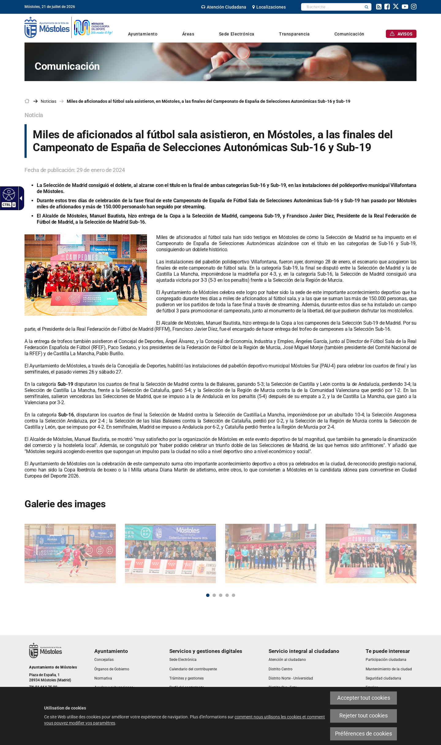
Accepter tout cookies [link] (363, 698)
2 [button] (214, 595)
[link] (8, 194)
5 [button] (233, 595)
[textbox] (331, 7)
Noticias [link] (48, 101)
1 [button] (207, 595)
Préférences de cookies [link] (363, 734)
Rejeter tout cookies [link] (363, 716)
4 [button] (227, 595)
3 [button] (220, 595)
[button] (366, 7)
